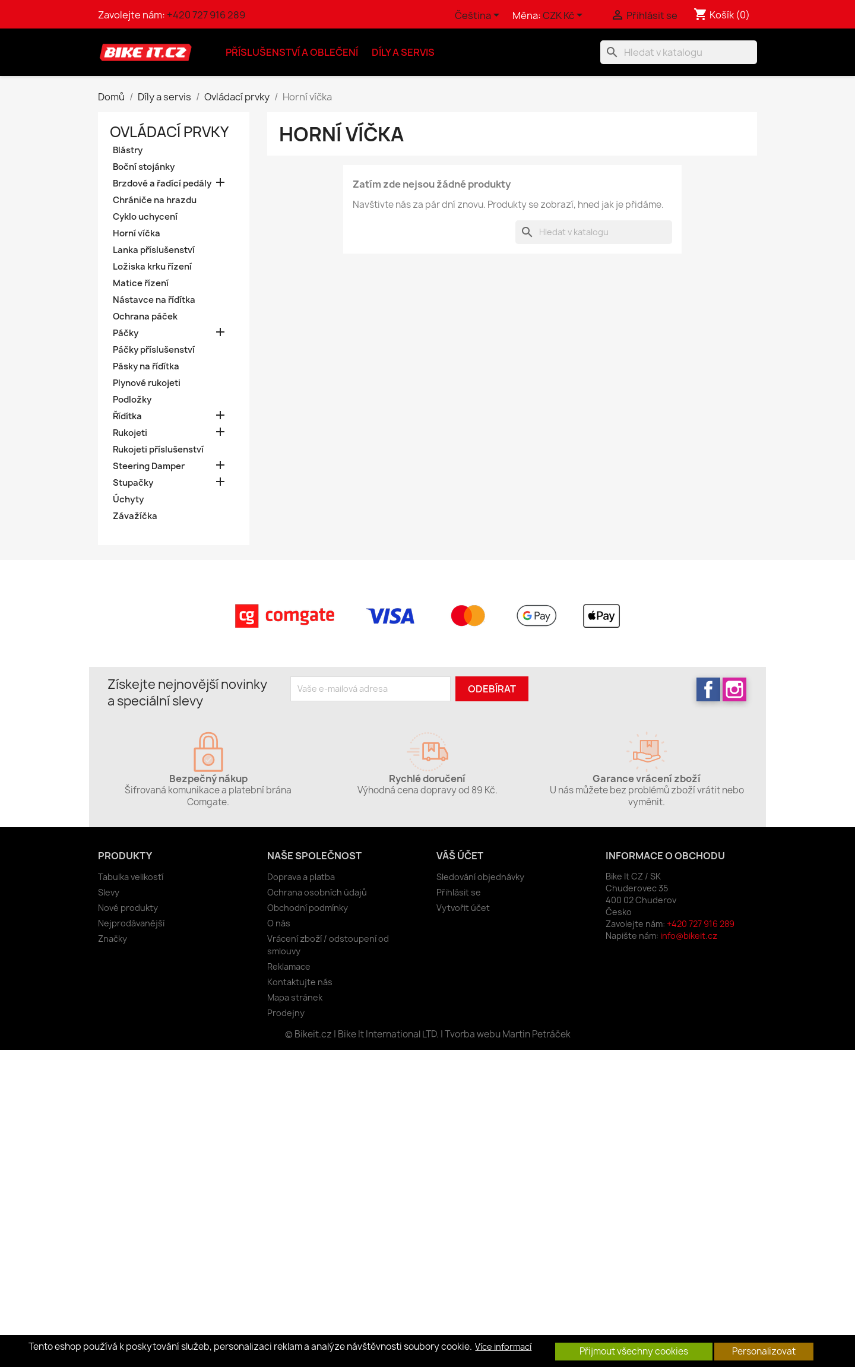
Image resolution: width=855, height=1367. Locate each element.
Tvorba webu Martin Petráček (508, 1034)
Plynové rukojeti (146, 383)
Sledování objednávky (480, 876)
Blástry (127, 150)
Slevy (108, 892)
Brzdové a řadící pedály (162, 183)
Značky (112, 938)
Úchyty (128, 499)
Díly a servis (403, 52)
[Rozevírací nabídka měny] (565, 16)
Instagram (734, 689)
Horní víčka (136, 233)
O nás (278, 923)
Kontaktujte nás (299, 982)
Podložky (132, 400)
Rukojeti (130, 433)
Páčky (125, 333)
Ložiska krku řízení (152, 267)
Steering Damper (149, 466)
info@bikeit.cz (688, 935)
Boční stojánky (144, 167)
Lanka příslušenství (154, 250)
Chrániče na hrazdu (155, 200)
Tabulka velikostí (130, 876)
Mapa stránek (294, 997)
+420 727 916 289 (206, 14)
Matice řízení (141, 283)
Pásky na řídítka (146, 366)
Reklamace (289, 966)
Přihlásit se (458, 892)
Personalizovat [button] (764, 1351)
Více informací (503, 1346)
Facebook (708, 689)
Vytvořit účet (463, 907)
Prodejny (286, 1012)
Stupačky (133, 483)
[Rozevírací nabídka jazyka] (479, 16)
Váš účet (459, 855)
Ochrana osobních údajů (317, 892)
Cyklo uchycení (145, 217)
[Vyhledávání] (678, 52)
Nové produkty (128, 907)
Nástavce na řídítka (154, 300)
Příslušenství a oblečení (292, 52)
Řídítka (127, 416)
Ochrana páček (145, 316)
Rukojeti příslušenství (158, 449)
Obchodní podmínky (307, 907)
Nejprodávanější (131, 923)
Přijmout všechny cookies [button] (634, 1351)
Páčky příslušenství (154, 350)
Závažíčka (135, 516)
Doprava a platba (301, 876)
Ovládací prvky (169, 132)
